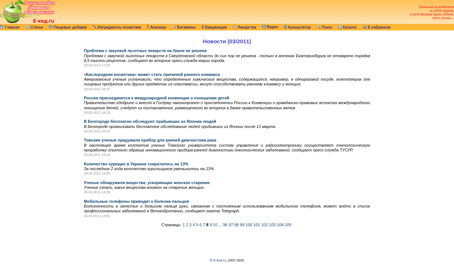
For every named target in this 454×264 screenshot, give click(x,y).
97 (231, 225)
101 (256, 225)
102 (264, 225)
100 (249, 225)
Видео (270, 27)
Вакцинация (214, 27)
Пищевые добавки (68, 27)
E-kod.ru (219, 260)
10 (215, 225)
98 (236, 225)
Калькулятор (297, 27)
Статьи (34, 27)
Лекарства (244, 27)
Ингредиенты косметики (117, 27)
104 (280, 225)
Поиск (325, 27)
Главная (10, 27)
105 (288, 225)
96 (225, 225)
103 (272, 225)
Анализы (156, 27)
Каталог (347, 27)
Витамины (184, 27)
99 (242, 225)
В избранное (377, 27)
